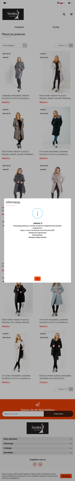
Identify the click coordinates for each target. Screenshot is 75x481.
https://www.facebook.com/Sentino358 (37, 230)
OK (37, 279)
